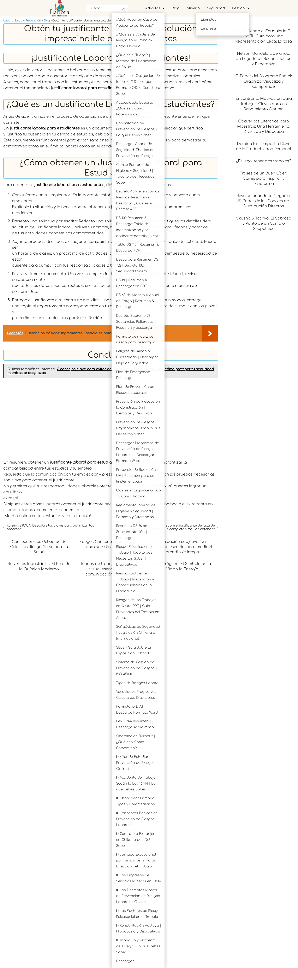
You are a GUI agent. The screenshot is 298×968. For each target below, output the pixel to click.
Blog (175, 8)
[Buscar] (124, 10)
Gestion (238, 8)
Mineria (193, 8)
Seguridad (216, 8)
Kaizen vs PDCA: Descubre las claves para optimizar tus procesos (50, 527)
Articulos (152, 8)
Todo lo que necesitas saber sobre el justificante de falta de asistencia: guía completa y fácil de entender (167, 527)
